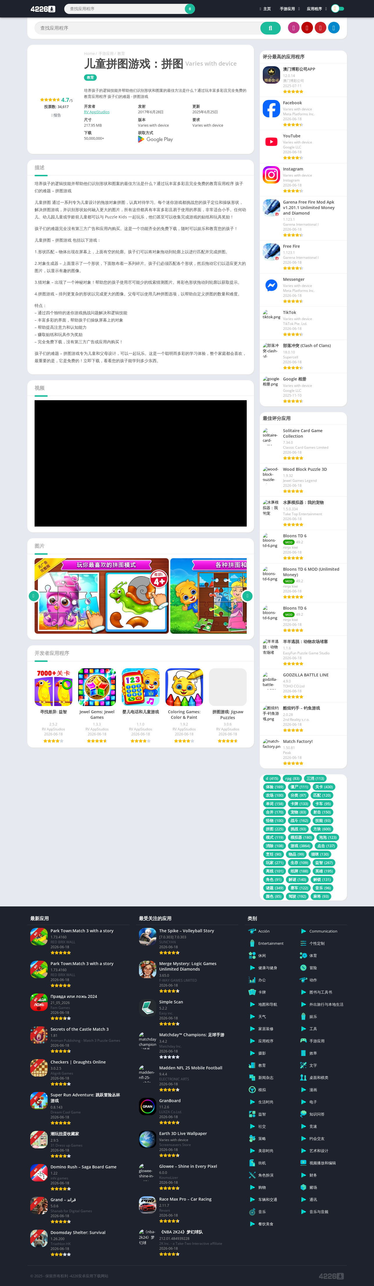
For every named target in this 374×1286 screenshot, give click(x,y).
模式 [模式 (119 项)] (274, 837)
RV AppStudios (97, 111)
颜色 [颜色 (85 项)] (273, 896)
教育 (121, 53)
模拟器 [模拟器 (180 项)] (301, 837)
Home (89, 53)
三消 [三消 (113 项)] (315, 778)
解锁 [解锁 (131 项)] (322, 879)
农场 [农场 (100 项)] (274, 795)
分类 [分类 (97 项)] (298, 795)
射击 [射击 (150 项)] (322, 812)
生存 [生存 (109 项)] (299, 862)
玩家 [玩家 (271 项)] (274, 862)
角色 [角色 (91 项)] (273, 879)
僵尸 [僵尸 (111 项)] (299, 786)
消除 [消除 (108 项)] (274, 845)
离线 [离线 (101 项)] (274, 871)
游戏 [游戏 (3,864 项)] (300, 845)
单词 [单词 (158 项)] (274, 803)
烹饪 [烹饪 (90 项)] (273, 854)
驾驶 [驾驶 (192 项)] (297, 896)
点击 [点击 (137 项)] (326, 845)
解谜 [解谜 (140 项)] (297, 879)
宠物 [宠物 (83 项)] (298, 812)
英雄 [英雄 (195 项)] (324, 871)
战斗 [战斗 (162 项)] (299, 820)
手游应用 (287, 8)
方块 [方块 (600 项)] (322, 828)
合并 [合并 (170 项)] (274, 812)
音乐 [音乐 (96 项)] (323, 887)
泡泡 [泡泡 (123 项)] (328, 837)
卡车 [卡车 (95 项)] (323, 803)
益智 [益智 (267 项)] (324, 862)
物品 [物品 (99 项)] (296, 854)
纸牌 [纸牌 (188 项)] (299, 871)
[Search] (129, 9)
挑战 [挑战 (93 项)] (298, 828)
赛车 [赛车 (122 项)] (299, 887)
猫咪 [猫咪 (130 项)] (320, 854)
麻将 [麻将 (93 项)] (321, 896)
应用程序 (314, 8)
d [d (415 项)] (272, 778)
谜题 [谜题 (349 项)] (274, 887)
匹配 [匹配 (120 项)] (322, 795)
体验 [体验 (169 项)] (274, 786)
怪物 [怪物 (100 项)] (274, 820)
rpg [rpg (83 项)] (292, 778)
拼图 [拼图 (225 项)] (274, 828)
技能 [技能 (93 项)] (323, 820)
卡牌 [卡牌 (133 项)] (299, 803)
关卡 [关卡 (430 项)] (324, 786)
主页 (265, 8)
